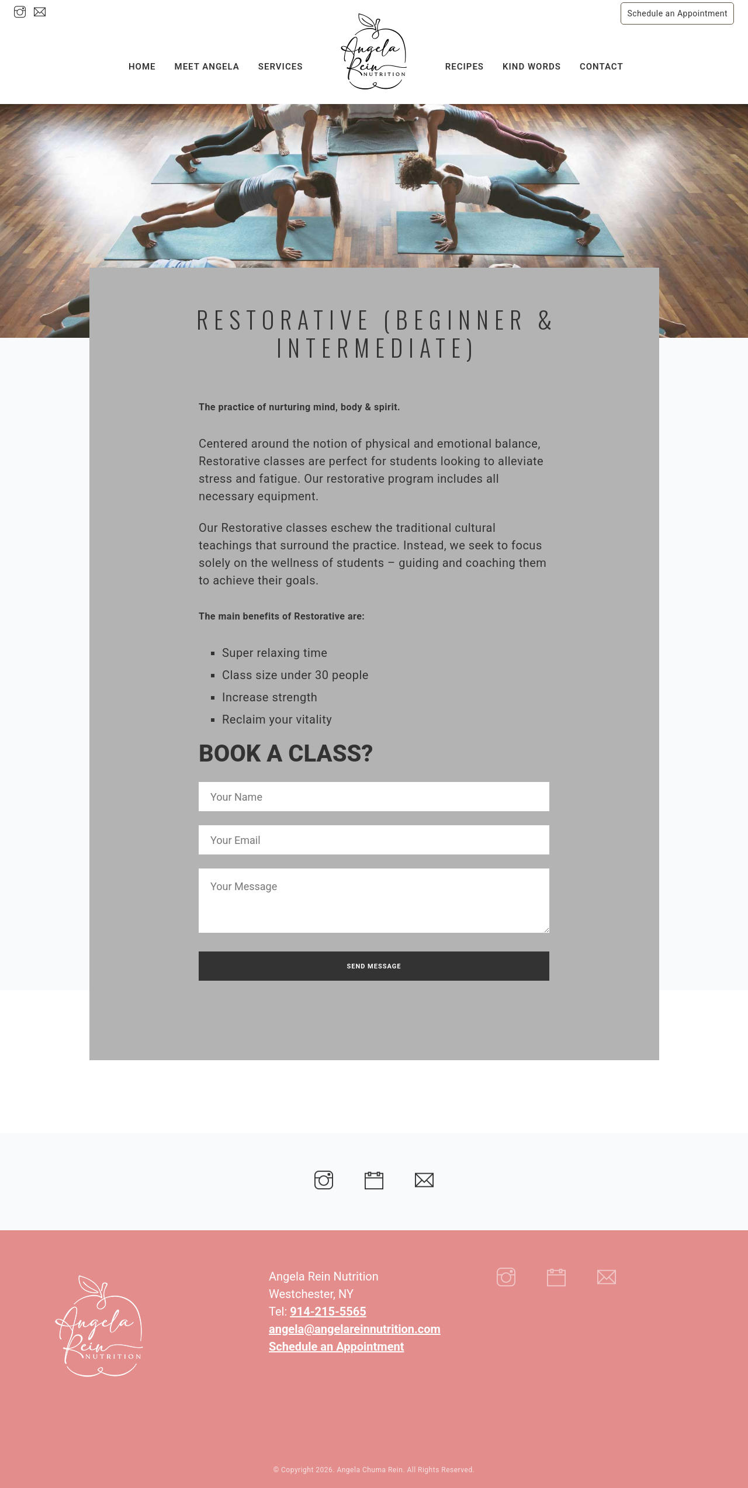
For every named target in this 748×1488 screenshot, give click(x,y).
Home (142, 62)
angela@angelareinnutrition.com (355, 1329)
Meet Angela (207, 62)
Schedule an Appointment (677, 13)
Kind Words (532, 62)
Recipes (464, 62)
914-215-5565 (328, 1311)
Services (280, 62)
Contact (602, 62)
